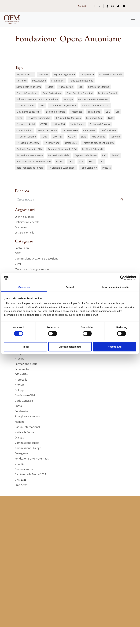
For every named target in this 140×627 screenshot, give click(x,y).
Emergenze (89, 130)
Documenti (21, 227)
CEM (71, 161)
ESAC (91, 161)
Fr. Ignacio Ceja (94, 117)
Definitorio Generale (27, 222)
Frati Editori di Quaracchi (63, 105)
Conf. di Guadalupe (26, 93)
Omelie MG (71, 142)
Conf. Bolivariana (52, 93)
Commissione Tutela (27, 443)
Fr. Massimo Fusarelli (110, 74)
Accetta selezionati (70, 346)
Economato (22, 369)
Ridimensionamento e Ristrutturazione (37, 99)
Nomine (19, 421)
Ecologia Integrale (55, 111)
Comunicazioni (24, 130)
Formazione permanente (29, 155)
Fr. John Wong (52, 142)
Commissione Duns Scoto (95, 105)
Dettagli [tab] (70, 287)
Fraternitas (76, 111)
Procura (106, 167)
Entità (18, 406)
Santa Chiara (77, 124)
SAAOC (115, 155)
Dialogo (19, 437)
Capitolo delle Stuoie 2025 (30, 474)
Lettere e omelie (24, 232)
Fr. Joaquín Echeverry (27, 142)
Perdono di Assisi (25, 124)
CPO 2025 (20, 479)
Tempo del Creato (47, 130)
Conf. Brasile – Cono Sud (79, 93)
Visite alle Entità (24, 432)
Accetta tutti (115, 346)
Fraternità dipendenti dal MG (98, 142)
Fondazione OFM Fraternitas (93, 99)
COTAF (43, 124)
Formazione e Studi (26, 364)
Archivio (20, 385)
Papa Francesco (24, 74)
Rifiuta (25, 346)
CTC (80, 86)
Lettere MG (59, 124)
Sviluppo (68, 99)
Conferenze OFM (25, 395)
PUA (42, 105)
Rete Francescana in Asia (29, 167)
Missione (43, 74)
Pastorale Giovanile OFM (29, 149)
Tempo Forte (87, 74)
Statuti (59, 161)
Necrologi (21, 80)
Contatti (82, 6)
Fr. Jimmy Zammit (107, 93)
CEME (18, 264)
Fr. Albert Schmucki (92, 149)
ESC (108, 111)
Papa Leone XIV (89, 167)
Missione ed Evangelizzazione (32, 269)
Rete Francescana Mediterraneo (33, 161)
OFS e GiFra (22, 374)
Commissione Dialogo (28, 448)
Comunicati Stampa (98, 86)
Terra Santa (94, 111)
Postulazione (39, 80)
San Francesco (70, 130)
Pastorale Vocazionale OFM (62, 149)
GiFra (19, 117)
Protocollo (21, 379)
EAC (104, 155)
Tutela (49, 86)
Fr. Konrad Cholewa (100, 124)
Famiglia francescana (27, 416)
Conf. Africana (108, 130)
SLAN (44, 136)
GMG (110, 117)
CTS (81, 161)
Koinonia (115, 136)
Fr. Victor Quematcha (39, 117)
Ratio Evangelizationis (81, 80)
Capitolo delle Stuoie (86, 155)
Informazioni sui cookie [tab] (115, 287)
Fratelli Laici (57, 80)
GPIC (18, 253)
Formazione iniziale (58, 155)
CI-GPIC (19, 464)
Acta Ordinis (98, 136)
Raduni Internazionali (28, 427)
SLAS (83, 136)
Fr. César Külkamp (26, 136)
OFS (117, 111)
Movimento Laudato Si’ (28, 111)
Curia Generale (24, 400)
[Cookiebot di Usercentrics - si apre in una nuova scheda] (122, 277)
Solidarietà (21, 411)
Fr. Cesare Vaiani (25, 105)
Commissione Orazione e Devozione (36, 258)
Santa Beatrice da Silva (28, 86)
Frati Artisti (21, 485)
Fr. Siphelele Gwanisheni (62, 167)
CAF (102, 161)
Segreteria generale (64, 74)
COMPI (71, 136)
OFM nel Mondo (24, 217)
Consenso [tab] (24, 287)
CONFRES (58, 136)
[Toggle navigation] (133, 19)
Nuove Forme (66, 86)
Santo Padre (22, 248)
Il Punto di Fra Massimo (68, 117)
